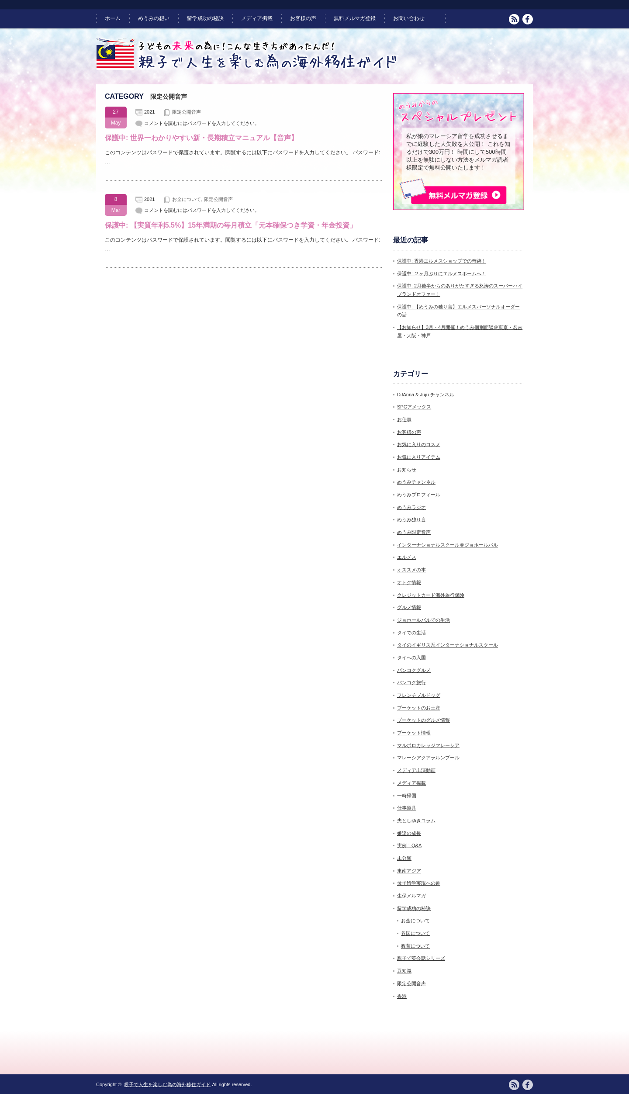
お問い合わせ (409, 18)
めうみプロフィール (418, 494)
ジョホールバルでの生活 (423, 620)
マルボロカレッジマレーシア (428, 745)
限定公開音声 (186, 111)
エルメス (406, 557)
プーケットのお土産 (418, 707)
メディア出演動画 (416, 770)
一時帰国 (406, 795)
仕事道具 (406, 807)
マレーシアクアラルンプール (428, 757)
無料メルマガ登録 (355, 18)
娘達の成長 (409, 833)
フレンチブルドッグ (418, 695)
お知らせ (406, 469)
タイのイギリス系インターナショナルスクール (447, 644)
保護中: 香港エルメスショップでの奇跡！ (441, 260)
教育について (415, 946)
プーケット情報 (414, 732)
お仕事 (404, 419)
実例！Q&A (409, 845)
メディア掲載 (257, 18)
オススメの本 (411, 569)
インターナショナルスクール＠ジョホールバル (447, 544)
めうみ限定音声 (414, 532)
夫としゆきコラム (416, 820)
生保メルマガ (411, 895)
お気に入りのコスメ (418, 444)
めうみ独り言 (411, 519)
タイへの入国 (411, 657)
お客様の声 (303, 18)
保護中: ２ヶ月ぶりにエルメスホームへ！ (441, 273)
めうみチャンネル (416, 482)
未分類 (404, 858)
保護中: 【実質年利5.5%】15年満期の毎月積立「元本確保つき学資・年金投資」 (230, 225)
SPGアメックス (414, 406)
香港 (402, 996)
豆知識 (404, 970)
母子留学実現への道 (418, 883)
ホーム (113, 18)
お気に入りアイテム (418, 457)
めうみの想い (153, 18)
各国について (415, 933)
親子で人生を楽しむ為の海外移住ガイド (167, 1084)
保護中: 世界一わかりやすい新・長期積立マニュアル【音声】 (201, 138)
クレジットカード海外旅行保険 (430, 595)
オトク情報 (409, 582)
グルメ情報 (409, 607)
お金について (186, 199)
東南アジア (409, 870)
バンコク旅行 (411, 682)
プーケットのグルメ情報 (423, 720)
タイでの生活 (411, 632)
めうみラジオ (411, 507)
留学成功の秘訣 (205, 18)
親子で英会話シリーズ (421, 958)
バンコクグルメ (414, 670)
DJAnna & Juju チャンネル (425, 394)
